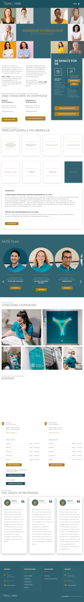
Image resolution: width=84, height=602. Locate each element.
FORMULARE (27, 578)
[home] (11, 3)
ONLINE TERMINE (28, 575)
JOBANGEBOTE (28, 581)
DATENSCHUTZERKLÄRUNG (50, 578)
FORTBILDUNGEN (28, 584)
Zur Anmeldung (11, 223)
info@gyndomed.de (11, 432)
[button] (5, 270)
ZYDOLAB (26, 587)
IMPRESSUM (47, 575)
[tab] (11, 172)
